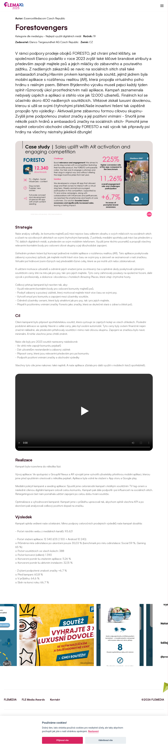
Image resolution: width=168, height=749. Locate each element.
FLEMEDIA (10, 699)
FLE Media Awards (33, 699)
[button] (162, 6)
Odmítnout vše (105, 740)
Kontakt (55, 699)
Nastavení (93, 731)
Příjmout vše (62, 740)
